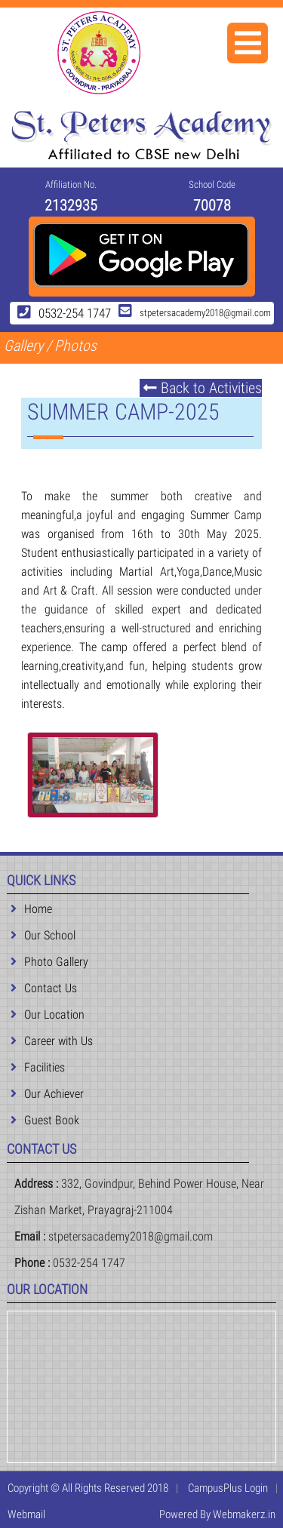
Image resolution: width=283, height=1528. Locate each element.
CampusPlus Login (228, 1488)
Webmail (26, 1514)
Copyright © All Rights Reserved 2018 (88, 1488)
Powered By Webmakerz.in (217, 1514)
